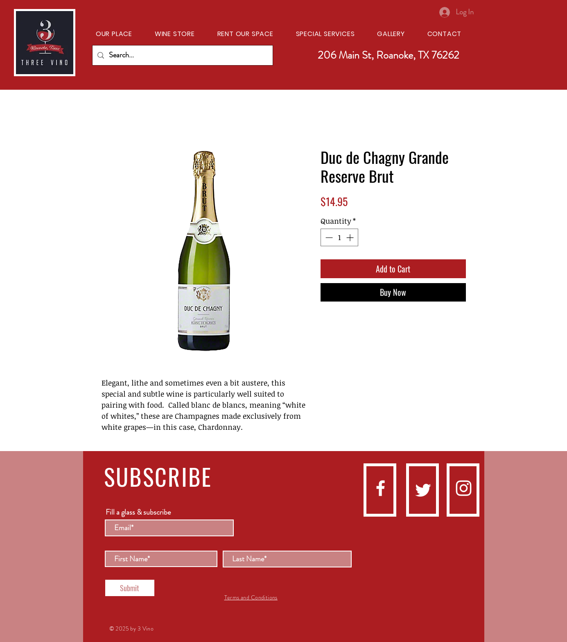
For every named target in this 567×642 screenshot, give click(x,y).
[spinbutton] (339, 237)
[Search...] (182, 55)
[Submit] (129, 588)
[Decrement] (328, 237)
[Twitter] (423, 490)
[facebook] (380, 488)
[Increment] (350, 237)
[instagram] (463, 488)
